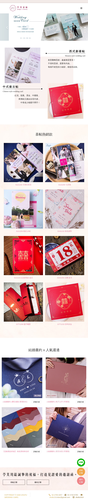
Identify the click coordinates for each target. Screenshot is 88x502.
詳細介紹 (36, 402)
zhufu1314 (80, 497)
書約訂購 (37, 482)
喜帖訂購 (13, 482)
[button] (6, 27)
